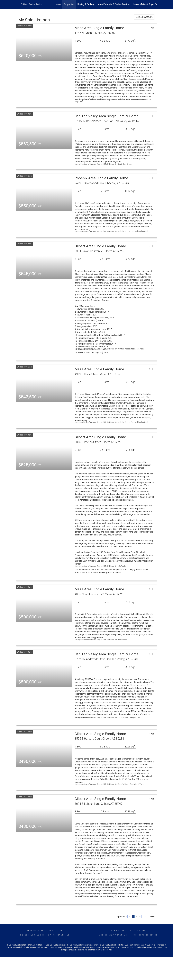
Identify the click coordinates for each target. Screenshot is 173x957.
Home (58, 4)
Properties (69, 4)
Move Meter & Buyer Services (148, 4)
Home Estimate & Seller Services (113, 4)
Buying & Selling (85, 4)
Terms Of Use (118, 930)
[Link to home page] (17, 4)
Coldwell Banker (36, 930)
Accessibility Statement (114, 935)
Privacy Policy (138, 930)
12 (146, 916)
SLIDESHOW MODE (144, 17)
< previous (122, 916)
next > (152, 916)
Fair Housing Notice (145, 935)
